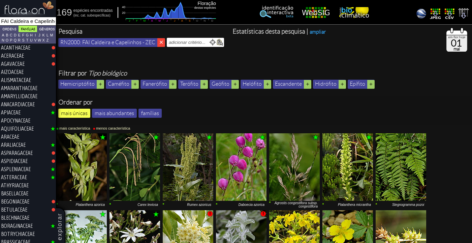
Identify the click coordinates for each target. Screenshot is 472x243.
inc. (79, 15)
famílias (152, 113)
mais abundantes (116, 113)
